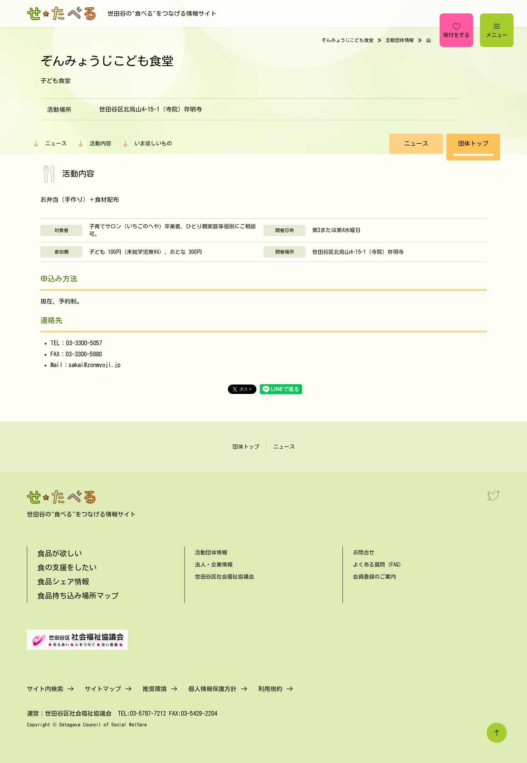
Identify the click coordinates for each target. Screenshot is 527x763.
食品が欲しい (59, 553)
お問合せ (363, 552)
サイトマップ (103, 689)
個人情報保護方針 (212, 689)
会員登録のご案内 (374, 576)
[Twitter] (493, 495)
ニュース (56, 143)
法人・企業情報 (214, 564)
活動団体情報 (400, 40)
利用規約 (270, 689)
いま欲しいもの (153, 143)
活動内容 (100, 143)
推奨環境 (155, 689)
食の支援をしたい (66, 567)
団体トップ (473, 143)
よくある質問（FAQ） (378, 564)
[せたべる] (62, 13)
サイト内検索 (45, 689)
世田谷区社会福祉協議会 (224, 576)
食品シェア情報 (63, 581)
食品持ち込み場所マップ (78, 595)
